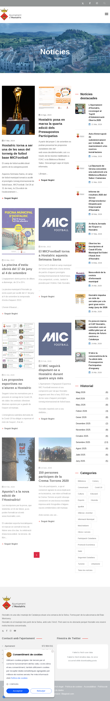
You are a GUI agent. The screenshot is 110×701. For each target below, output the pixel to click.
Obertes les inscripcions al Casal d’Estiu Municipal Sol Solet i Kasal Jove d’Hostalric (98, 251)
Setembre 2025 (92, 442)
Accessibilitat (90, 687)
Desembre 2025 (92, 423)
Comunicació (83, 487)
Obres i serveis (84, 532)
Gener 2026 (92, 417)
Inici (50, 58)
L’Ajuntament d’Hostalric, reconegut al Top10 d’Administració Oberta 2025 (96, 112)
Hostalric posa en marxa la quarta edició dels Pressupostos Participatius (52, 128)
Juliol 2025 (92, 455)
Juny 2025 (92, 461)
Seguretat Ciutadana (86, 557)
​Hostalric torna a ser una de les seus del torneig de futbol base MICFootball (17, 151)
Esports (81, 500)
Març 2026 (92, 405)
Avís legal (58, 687)
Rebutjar (41, 690)
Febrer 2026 (92, 411)
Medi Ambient (83, 526)
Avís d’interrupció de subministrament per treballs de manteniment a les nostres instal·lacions (98, 143)
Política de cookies (73, 687)
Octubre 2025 (92, 436)
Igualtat (81, 507)
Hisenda (94, 500)
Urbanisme (95, 564)
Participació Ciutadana (87, 538)
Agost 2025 (92, 448)
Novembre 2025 (92, 430)
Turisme (81, 564)
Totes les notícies (85, 570)
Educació (94, 494)
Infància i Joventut (85, 513)
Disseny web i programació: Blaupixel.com (55, 694)
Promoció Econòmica (86, 545)
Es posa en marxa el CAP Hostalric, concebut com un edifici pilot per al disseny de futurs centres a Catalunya (97, 330)
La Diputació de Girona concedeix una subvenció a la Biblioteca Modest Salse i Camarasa (98, 172)
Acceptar (18, 690)
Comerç (95, 481)
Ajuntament (29, 646)
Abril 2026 (92, 398)
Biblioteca (82, 481)
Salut (80, 551)
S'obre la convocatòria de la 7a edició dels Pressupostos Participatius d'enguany (98, 360)
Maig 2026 (92, 392)
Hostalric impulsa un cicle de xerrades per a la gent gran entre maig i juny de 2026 (98, 301)
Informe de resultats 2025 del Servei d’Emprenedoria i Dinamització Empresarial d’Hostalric (98, 201)
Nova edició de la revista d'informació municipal (97, 277)
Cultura (81, 494)
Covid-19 (98, 487)
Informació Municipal (86, 519)
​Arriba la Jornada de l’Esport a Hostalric (97, 227)
